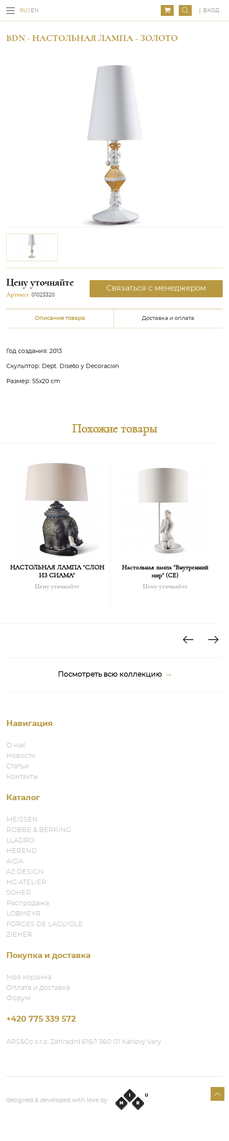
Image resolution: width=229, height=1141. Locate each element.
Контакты (22, 776)
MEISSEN (22, 819)
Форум (18, 998)
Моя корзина (28, 977)
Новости (21, 755)
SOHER (18, 892)
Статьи (17, 766)
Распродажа (27, 903)
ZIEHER (19, 934)
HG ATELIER (26, 882)
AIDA (14, 861)
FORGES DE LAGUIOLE (44, 924)
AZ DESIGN (25, 871)
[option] (32, 247)
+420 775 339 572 (41, 1019)
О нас (16, 745)
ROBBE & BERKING (38, 830)
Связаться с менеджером (156, 288)
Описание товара (60, 318)
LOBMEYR (23, 913)
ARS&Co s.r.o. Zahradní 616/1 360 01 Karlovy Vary (83, 1041)
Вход (211, 10)
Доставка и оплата (168, 318)
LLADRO (20, 840)
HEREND (21, 850)
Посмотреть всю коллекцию (114, 674)
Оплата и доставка (38, 987)
